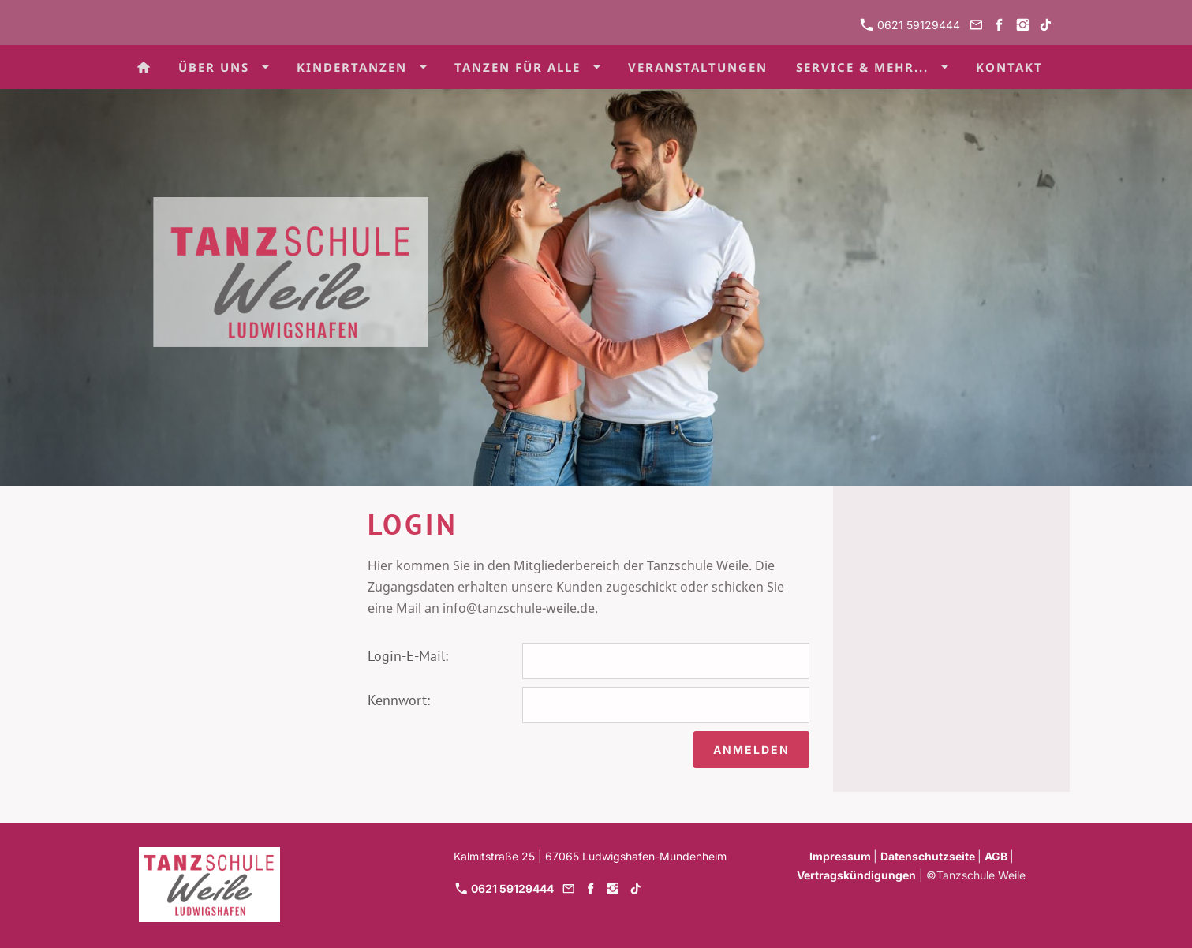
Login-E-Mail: (408, 656)
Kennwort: (399, 700)
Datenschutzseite (928, 856)
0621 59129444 (910, 25)
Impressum (841, 856)
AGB (997, 856)
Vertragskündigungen (856, 875)
